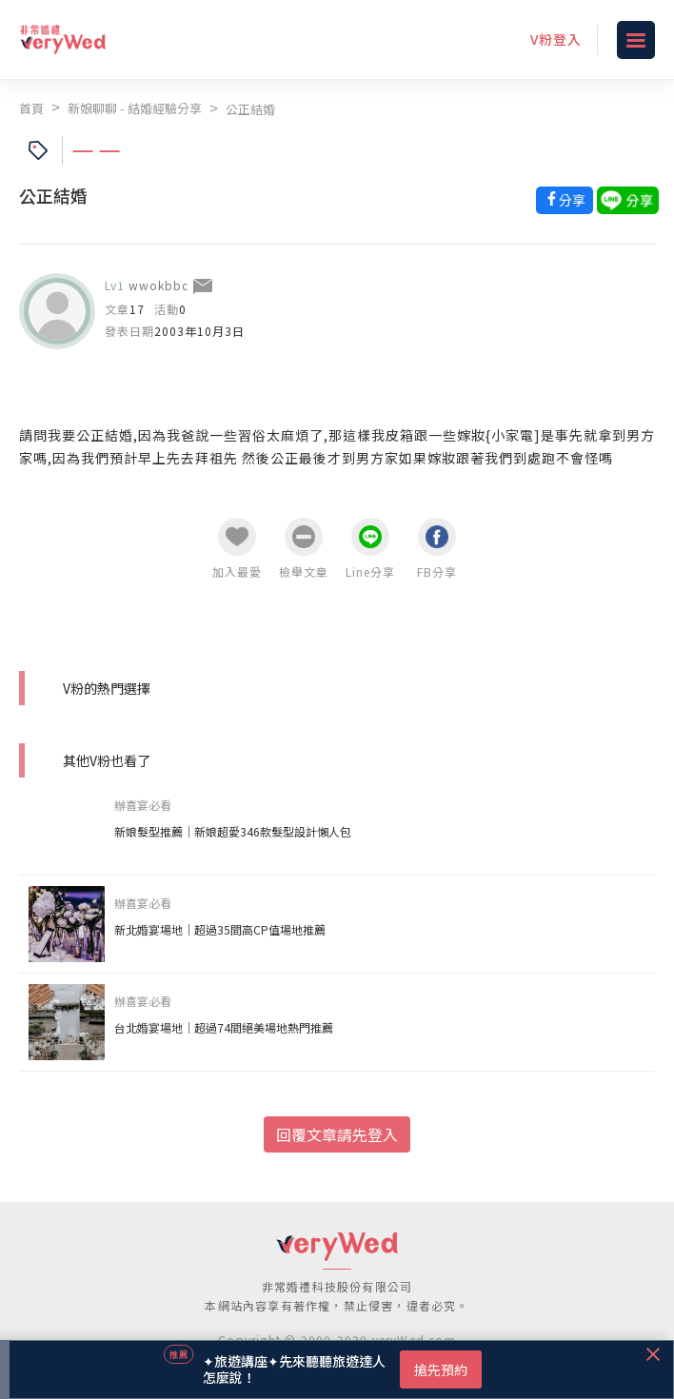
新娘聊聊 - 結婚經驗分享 (135, 108)
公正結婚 (250, 109)
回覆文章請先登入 (337, 1134)
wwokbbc (158, 285)
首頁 (31, 108)
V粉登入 (556, 39)
